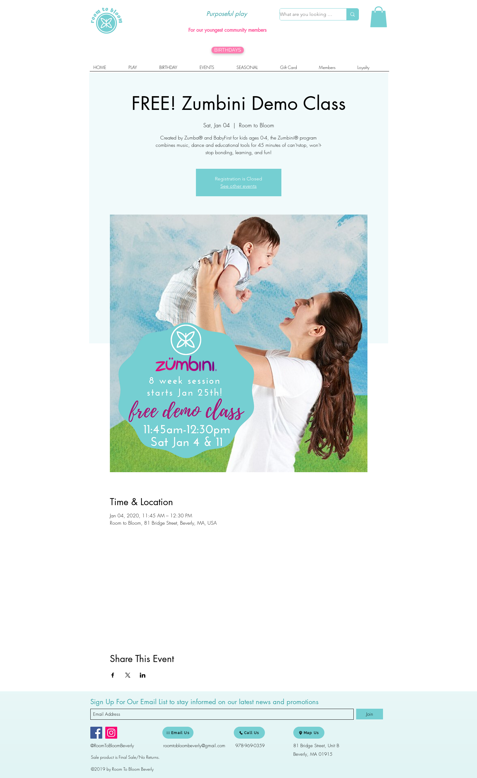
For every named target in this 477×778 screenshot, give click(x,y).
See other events (238, 186)
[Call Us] (249, 733)
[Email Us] (177, 733)
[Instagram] (111, 733)
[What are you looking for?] (307, 14)
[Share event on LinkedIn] (143, 675)
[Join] (369, 714)
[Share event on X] (128, 675)
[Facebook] (96, 733)
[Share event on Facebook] (113, 675)
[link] (378, 16)
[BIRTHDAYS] (227, 50)
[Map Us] (308, 733)
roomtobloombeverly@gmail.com (194, 746)
